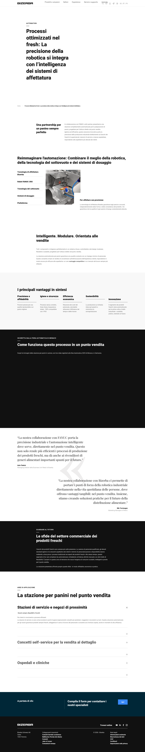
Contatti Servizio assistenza (51, 735)
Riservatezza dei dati (117, 737)
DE (121, 3)
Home (18, 106)
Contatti (45, 739)
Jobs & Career (47, 741)
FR (127, 3)
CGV (111, 739)
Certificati (113, 741)
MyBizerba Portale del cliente (52, 737)
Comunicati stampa (48, 743)
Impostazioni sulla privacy (119, 743)
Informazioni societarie (118, 735)
